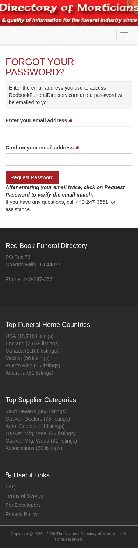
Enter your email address (39, 120)
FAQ (11, 487)
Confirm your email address (42, 148)
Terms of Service (25, 496)
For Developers (23, 505)
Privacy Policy (22, 514)
